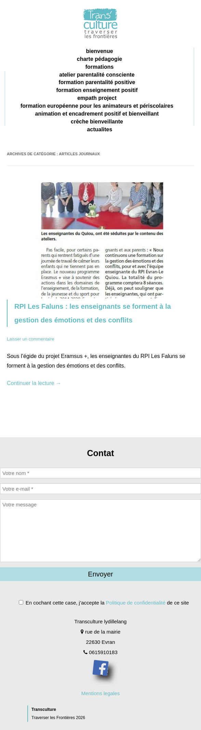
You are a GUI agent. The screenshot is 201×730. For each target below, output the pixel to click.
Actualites (99, 129)
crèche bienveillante (97, 121)
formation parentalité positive (96, 82)
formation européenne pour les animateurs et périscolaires (97, 106)
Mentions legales (100, 693)
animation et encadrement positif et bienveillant (97, 114)
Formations (99, 67)
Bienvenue (99, 51)
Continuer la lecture (34, 383)
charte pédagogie (99, 59)
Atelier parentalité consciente (97, 75)
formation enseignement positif (96, 90)
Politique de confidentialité (135, 603)
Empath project (97, 98)
